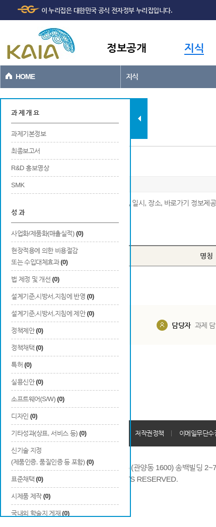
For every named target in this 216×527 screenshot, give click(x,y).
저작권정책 (149, 433)
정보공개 (126, 47)
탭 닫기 (139, 118)
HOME (25, 76)
